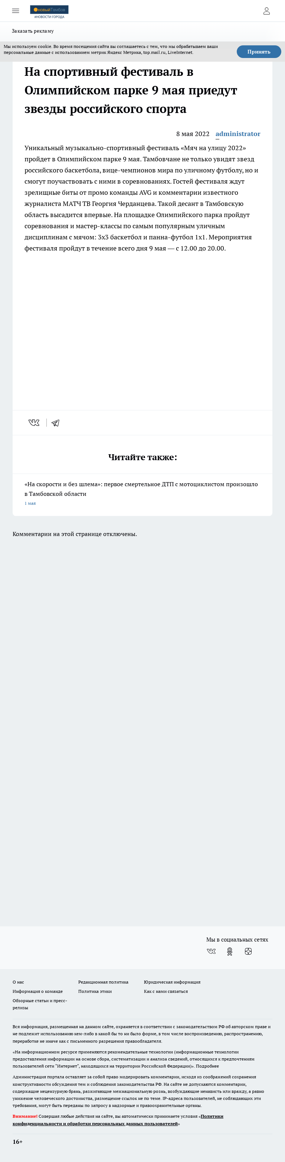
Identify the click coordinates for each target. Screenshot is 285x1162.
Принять (259, 51)
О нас (18, 982)
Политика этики (95, 991)
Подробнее (207, 1066)
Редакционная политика (103, 982)
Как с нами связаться (166, 991)
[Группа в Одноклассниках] (229, 951)
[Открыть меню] (15, 10)
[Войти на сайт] (266, 10)
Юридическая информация (172, 982)
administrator (238, 133)
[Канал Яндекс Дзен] (248, 951)
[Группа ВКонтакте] (211, 951)
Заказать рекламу (33, 31)
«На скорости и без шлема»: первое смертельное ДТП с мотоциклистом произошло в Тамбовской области (142, 494)
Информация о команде (38, 991)
